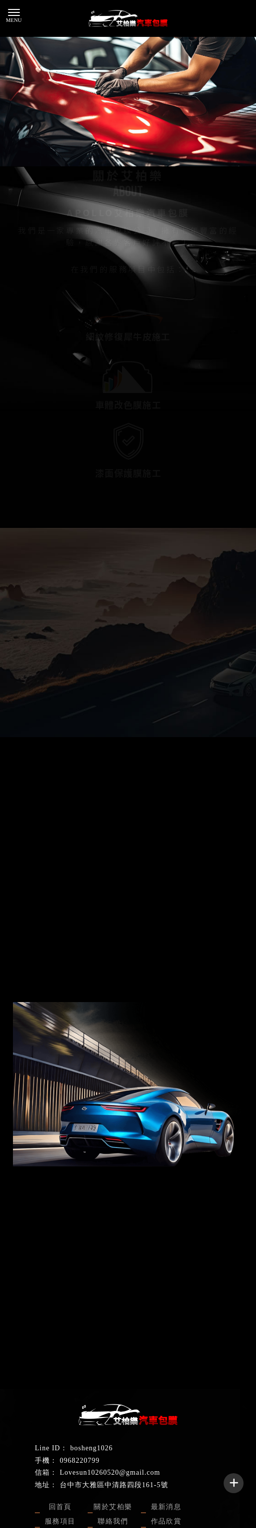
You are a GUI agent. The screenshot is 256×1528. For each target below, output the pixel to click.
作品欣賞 (166, 1521)
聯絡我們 (128, 681)
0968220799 (80, 1460)
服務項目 (60, 1521)
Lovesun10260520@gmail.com (110, 1472)
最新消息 (166, 1507)
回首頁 (60, 1507)
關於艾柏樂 (113, 1507)
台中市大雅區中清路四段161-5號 (114, 1485)
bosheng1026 (91, 1448)
